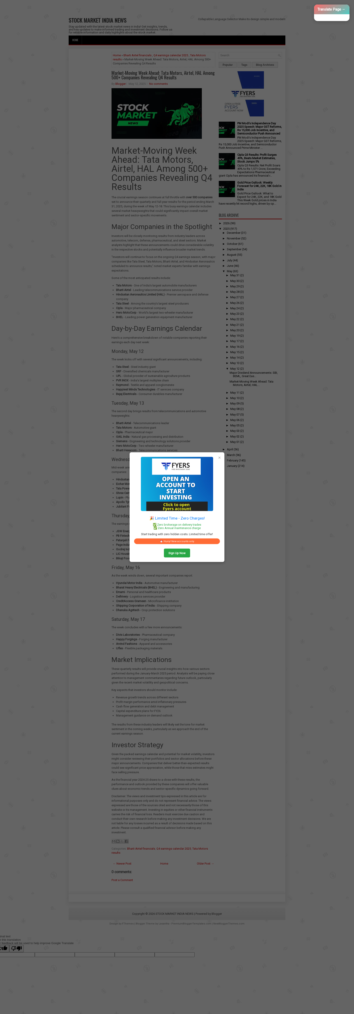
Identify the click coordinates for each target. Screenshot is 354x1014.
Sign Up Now (177, 553)
